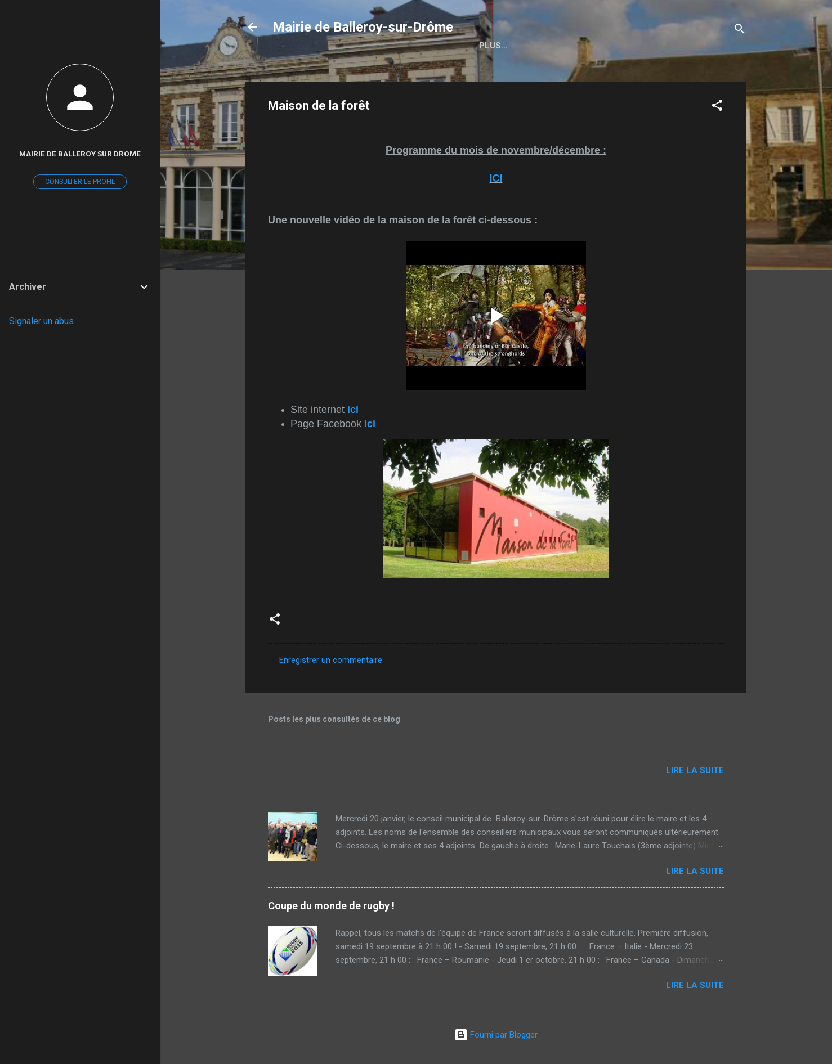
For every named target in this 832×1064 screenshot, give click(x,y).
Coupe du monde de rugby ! (331, 906)
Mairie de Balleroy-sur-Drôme (362, 27)
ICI (495, 178)
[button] (717, 107)
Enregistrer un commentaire (330, 660)
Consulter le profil (80, 182)
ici (353, 409)
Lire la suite (695, 770)
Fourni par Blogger (496, 1035)
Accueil (497, 46)
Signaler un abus (41, 321)
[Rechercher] (739, 31)
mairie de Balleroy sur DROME (80, 153)
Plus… (550, 46)
